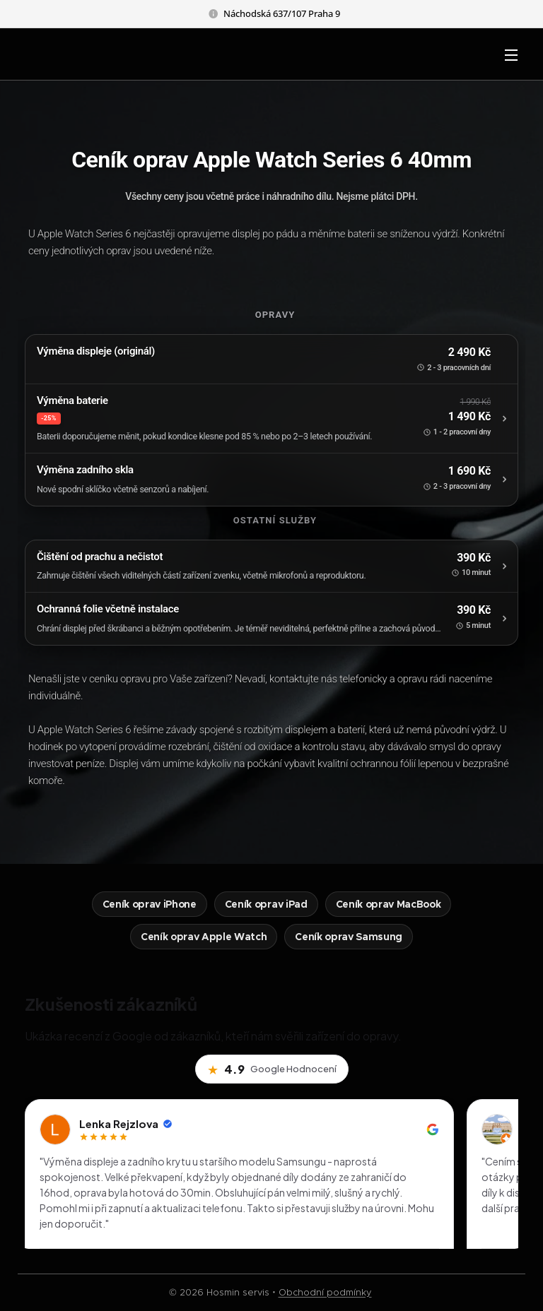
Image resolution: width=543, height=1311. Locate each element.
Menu (511, 55)
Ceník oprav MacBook (388, 904)
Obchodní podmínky (325, 1292)
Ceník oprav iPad (266, 904)
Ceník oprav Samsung (348, 936)
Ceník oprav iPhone (150, 904)
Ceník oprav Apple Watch (204, 936)
